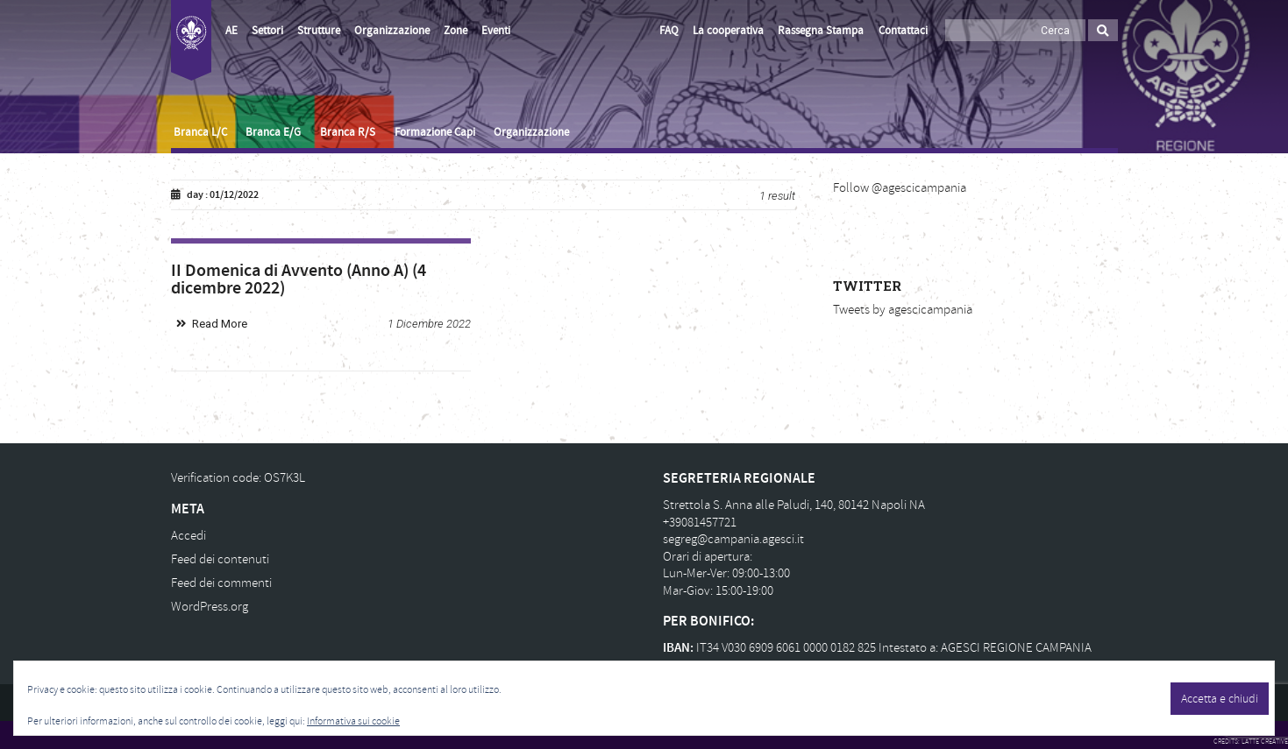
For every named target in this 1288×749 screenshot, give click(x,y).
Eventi (495, 31)
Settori (267, 31)
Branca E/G (273, 132)
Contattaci (903, 31)
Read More (219, 323)
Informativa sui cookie (353, 721)
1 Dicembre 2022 (429, 323)
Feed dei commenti (221, 583)
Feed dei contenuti (220, 559)
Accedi (188, 535)
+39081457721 (700, 522)
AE (231, 31)
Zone (455, 31)
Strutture (318, 31)
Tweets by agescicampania (902, 309)
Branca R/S (347, 132)
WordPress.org (209, 606)
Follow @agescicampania (899, 188)
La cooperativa (728, 31)
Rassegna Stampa (821, 31)
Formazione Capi (435, 132)
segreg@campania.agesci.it (733, 539)
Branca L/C (200, 132)
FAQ (669, 31)
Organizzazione (392, 31)
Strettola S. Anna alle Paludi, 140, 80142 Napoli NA (794, 505)
